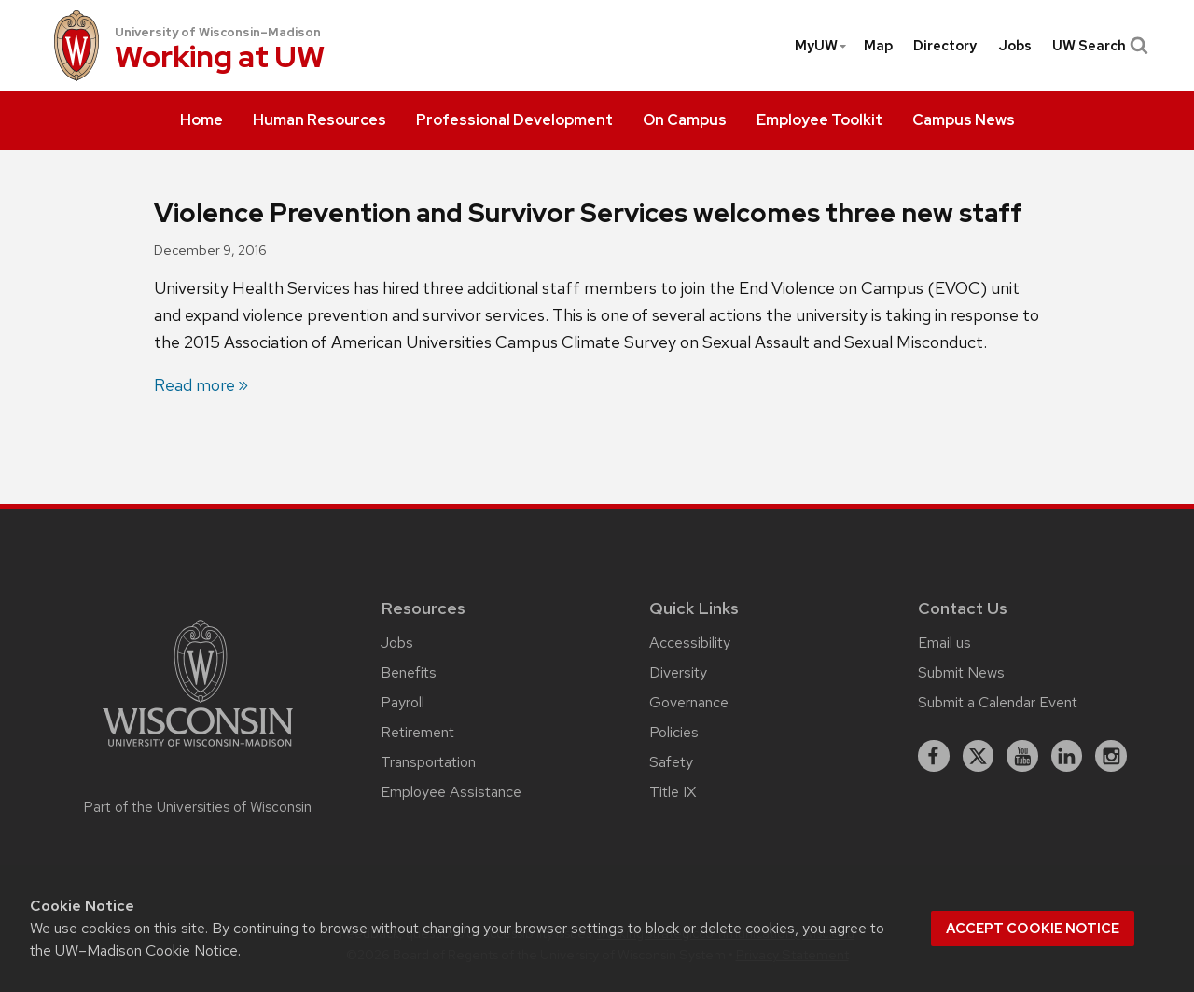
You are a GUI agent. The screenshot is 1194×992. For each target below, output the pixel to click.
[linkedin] (1067, 756)
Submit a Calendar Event (997, 702)
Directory (945, 45)
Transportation (428, 762)
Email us (944, 642)
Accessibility (689, 642)
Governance (689, 702)
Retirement (417, 732)
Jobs (1015, 45)
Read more (194, 385)
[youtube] (1022, 756)
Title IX (672, 792)
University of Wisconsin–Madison (218, 32)
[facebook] (934, 756)
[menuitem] (201, 121)
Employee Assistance (451, 792)
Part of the (198, 807)
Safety (671, 762)
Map (878, 45)
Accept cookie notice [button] (1032, 928)
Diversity (678, 672)
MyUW (821, 45)
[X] (978, 756)
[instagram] (1111, 756)
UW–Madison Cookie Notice (146, 950)
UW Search (1098, 45)
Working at (220, 58)
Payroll (402, 702)
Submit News (961, 672)
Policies (674, 732)
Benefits (409, 672)
